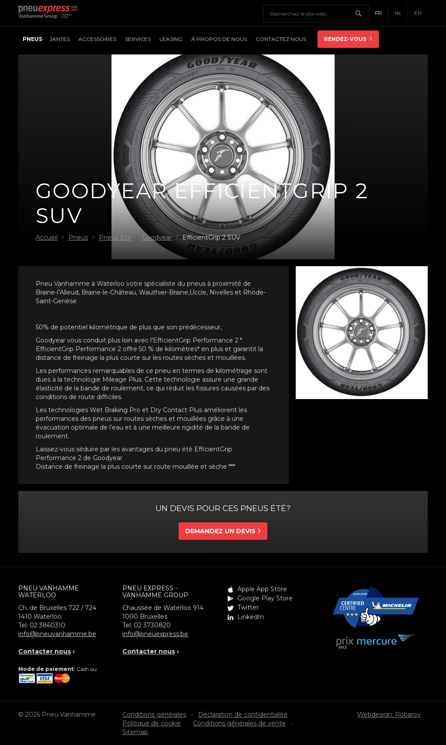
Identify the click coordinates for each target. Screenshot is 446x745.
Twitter (248, 607)
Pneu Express (57, 13)
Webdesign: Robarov (389, 714)
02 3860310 (47, 625)
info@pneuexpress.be (155, 634)
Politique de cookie (151, 723)
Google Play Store (265, 598)
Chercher (361, 13)
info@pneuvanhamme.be (57, 634)
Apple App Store (262, 589)
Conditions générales (154, 714)
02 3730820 (152, 625)
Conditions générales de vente (239, 723)
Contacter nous (44, 651)
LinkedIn (250, 617)
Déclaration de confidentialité (242, 714)
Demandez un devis (220, 531)
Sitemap (135, 732)
